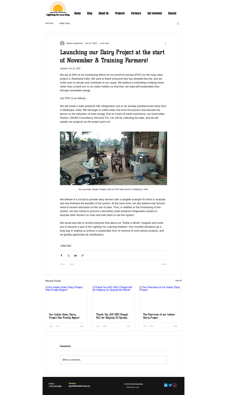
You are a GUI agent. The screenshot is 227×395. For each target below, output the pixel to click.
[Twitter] (170, 385)
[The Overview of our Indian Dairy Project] (160, 297)
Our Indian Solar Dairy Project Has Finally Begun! (64, 316)
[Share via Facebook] (61, 255)
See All (178, 280)
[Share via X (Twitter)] (68, 255)
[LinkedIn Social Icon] (166, 385)
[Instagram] (175, 385)
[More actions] (165, 43)
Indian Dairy (64, 23)
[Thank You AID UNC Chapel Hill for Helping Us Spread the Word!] (113, 297)
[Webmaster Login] (133, 387)
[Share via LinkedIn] (75, 255)
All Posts (49, 23)
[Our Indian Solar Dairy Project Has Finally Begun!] (66, 297)
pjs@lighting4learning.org (79, 386)
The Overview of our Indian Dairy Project (159, 316)
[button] (177, 23)
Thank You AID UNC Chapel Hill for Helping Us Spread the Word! (112, 316)
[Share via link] (82, 255)
